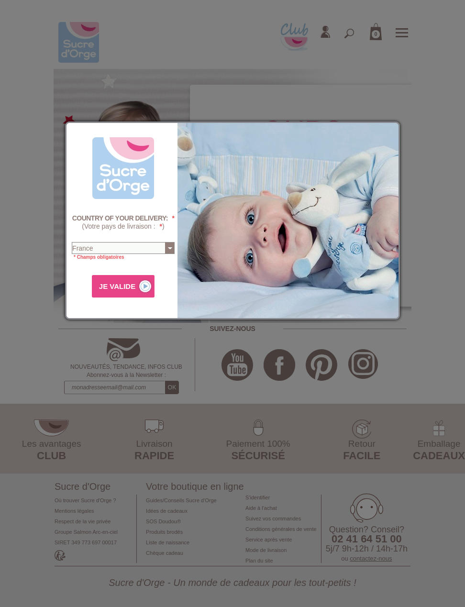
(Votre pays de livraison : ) (123, 222)
